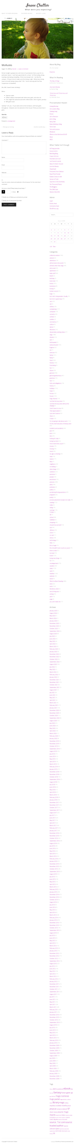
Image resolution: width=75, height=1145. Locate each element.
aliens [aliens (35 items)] (55, 1089)
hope (51, 391)
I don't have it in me (55, 408)
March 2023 (53, 646)
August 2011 (53, 994)
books (51, 283)
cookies (52, 319)
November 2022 (54, 656)
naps (51, 456)
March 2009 (53, 1068)
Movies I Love (41, 13)
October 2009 (54, 1050)
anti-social (52, 268)
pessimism (53, 479)
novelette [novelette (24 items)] (58, 1106)
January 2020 (53, 738)
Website (4, 172)
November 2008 (54, 1078)
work (51, 586)
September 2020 (55, 718)
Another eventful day (40, 127)
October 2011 (54, 989)
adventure (53, 260)
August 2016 (53, 843)
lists (51, 436)
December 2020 (54, 710)
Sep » (54, 246)
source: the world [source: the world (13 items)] (62, 1119)
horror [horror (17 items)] (53, 1096)
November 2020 (54, 713)
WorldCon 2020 (54, 589)
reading (52, 502)
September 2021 (55, 687)
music (51, 451)
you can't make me (55, 601)
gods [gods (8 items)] (50, 1096)
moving (52, 449)
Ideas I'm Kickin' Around (56, 164)
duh (51, 340)
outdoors (52, 472)
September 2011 (55, 991)
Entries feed (53, 203)
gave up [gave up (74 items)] (69, 1092)
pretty (51, 497)
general (52, 373)
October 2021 (54, 685)
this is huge (53, 545)
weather (52, 573)
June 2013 (53, 938)
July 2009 (52, 1058)
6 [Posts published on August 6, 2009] (64, 230)
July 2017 (52, 815)
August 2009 (53, 1055)
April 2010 (53, 1035)
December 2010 (54, 1015)
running (52, 510)
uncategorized (11, 121)
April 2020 (53, 731)
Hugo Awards (53, 398)
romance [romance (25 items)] (59, 1109)
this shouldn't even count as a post (60, 548)
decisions (52, 329)
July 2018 (52, 784)
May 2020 (52, 728)
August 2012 (53, 963)
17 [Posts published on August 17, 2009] (55, 236)
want (51, 571)
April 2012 (53, 974)
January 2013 (53, 951)
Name (3, 157)
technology (53, 540)
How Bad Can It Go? (55, 158)
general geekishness (55, 375)
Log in (51, 201)
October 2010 (54, 1020)
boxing (51, 288)
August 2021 (53, 690)
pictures (52, 482)
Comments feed (54, 206)
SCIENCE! (52, 520)
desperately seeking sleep (57, 332)
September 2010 (55, 1022)
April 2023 (53, 644)
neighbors (52, 464)
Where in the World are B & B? (58, 134)
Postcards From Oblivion (57, 171)
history (52, 386)
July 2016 (52, 846)
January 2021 (53, 708)
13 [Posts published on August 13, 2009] (65, 233)
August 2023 (53, 633)
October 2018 (54, 777)
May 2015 (52, 881)
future (51, 370)
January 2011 (53, 1012)
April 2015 (53, 884)
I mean (52, 418)
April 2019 (53, 761)
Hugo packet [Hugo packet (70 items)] (55, 1099)
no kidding (52, 466)
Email (3, 165)
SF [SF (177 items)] (68, 1108)
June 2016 (53, 848)
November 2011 (54, 986)
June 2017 (53, 818)
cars (51, 301)
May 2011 (52, 1002)
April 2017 (53, 823)
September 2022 (55, 662)
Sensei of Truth (54, 179)
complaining (53, 309)
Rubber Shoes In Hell (56, 176)
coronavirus (53, 322)
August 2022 (53, 664)
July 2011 (52, 997)
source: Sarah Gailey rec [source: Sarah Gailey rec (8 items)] (61, 1117)
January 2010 (53, 1043)
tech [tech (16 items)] (57, 1131)
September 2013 (55, 930)
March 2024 (53, 618)
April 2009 (53, 1066)
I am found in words (55, 161)
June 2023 (53, 639)
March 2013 (53, 945)
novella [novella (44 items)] (64, 1105)
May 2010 (52, 1032)
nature (52, 459)
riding (51, 507)
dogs (51, 334)
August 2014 (53, 902)
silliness (52, 530)
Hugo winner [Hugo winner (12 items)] (63, 1099)
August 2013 (53, 933)
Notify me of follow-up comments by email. (15, 197)
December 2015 (54, 864)
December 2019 (54, 741)
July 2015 (52, 876)
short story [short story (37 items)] (54, 1112)
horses (52, 393)
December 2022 (54, 654)
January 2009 (53, 1073)
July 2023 (52, 636)
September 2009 (55, 1053)
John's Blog (53, 119)
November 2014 (54, 897)
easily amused (54, 345)
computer (52, 311)
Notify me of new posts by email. (12, 200)
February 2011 (54, 1009)
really (51, 505)
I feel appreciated (55, 411)
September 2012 (55, 961)
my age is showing (55, 454)
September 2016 (55, 841)
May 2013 (52, 940)
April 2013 (53, 943)
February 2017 (54, 828)
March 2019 (53, 764)
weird (51, 578)
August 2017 (53, 812)
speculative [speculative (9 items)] (66, 1128)
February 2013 (54, 948)
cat (50, 304)
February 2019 (54, 766)
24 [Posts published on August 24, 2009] (55, 239)
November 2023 (54, 626)
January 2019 (53, 769)
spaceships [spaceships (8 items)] (62, 1128)
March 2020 (53, 733)
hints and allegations (55, 383)
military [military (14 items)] (66, 1103)
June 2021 (53, 695)
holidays (52, 388)
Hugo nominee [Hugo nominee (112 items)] (62, 1096)
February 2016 (54, 858)
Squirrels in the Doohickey (57, 181)
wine (51, 584)
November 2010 (54, 1017)
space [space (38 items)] (57, 1128)
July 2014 (52, 905)
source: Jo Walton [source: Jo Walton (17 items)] (60, 1115)
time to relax (53, 550)
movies (52, 446)
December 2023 (54, 623)
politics (52, 489)
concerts (52, 314)
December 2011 (54, 984)
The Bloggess (53, 187)
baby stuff (52, 273)
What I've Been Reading (56, 581)
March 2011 (53, 1007)
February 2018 (54, 797)
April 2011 (53, 1004)
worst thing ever (54, 591)
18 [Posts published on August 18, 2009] (58, 236)
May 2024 (52, 615)
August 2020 (53, 720)
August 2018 (53, 782)
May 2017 (52, 820)
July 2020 (52, 723)
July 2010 (52, 1027)
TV (50, 561)
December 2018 (54, 772)
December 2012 (54, 953)
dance (51, 327)
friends (52, 363)
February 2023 (54, 649)
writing (51, 594)
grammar (52, 378)
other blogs (53, 469)
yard (51, 596)
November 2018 (54, 774)
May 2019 (52, 759)
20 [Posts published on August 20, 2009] (65, 236)
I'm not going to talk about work (58, 421)
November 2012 (54, 956)
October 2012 (54, 958)
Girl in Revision (54, 116)
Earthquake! (53, 342)
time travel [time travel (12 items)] (64, 1131)
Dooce (51, 114)
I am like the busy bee (56, 401)
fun (51, 368)
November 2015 (54, 866)
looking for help (54, 438)
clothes (52, 306)
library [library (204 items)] (56, 1102)
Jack (51, 431)
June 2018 (53, 787)
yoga (51, 599)
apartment (53, 270)
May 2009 (52, 1063)
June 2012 (53, 968)
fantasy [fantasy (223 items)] (57, 1092)
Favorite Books (26, 13)
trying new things (54, 558)
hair (51, 380)
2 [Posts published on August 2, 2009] (51, 230)
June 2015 (53, 879)
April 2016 (53, 853)
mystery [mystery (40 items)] (52, 1105)
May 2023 (52, 641)
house (51, 396)
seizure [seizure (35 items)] (64, 1109)
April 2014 (53, 912)
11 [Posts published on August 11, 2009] (58, 233)
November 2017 (54, 805)
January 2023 (53, 651)
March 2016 (53, 856)
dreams (52, 337)
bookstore (53, 286)
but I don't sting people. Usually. (59, 296)
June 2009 (53, 1061)
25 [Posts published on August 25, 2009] (58, 239)
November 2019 (54, 743)
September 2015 (55, 871)
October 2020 (54, 715)
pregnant (52, 495)
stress (51, 538)
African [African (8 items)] (51, 1089)
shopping (52, 522)
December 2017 (54, 802)
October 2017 (54, 807)
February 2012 (54, 979)
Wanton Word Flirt (55, 192)
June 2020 (53, 725)
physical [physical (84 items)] (53, 1108)
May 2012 (52, 971)
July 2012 (52, 966)
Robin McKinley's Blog (56, 124)
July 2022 (52, 667)
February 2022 (54, 674)
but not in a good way (56, 299)
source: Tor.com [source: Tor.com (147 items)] (57, 1122)
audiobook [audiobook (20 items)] (60, 1089)
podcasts (52, 487)
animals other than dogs (57, 265)
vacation (52, 566)
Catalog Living (53, 111)
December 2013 (54, 922)
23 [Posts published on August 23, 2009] (51, 239)
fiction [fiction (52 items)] (63, 1093)
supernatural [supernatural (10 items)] (52, 1131)
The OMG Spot (54, 189)
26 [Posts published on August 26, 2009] (61, 239)
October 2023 (54, 628)
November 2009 (54, 1048)
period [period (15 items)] (69, 1105)
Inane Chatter (37, 5)
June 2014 (53, 907)
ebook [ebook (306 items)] (66, 1088)
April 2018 (53, 792)
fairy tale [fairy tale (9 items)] (51, 1093)
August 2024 (53, 613)
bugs (51, 294)
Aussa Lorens (54, 151)
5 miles (52, 512)
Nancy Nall (52, 121)
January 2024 (53, 621)
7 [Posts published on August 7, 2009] (68, 230)
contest (52, 317)
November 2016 (54, 836)
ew (50, 350)
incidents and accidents (56, 428)
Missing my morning (8, 127)
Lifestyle (53, 1141)
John (51, 433)
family (51, 355)
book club (52, 281)
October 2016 (54, 838)
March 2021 (53, 702)
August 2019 (53, 751)
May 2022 (52, 669)
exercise (52, 352)
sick (51, 527)
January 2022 (53, 677)
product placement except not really (60, 500)
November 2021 (54, 682)
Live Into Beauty (54, 166)
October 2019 (54, 746)
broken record (54, 291)
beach (51, 276)
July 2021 (52, 692)
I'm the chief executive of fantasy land (60, 423)
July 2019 (52, 754)
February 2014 (54, 917)
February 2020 (54, 736)
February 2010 (54, 1040)
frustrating (53, 365)
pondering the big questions (58, 492)
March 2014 (53, 915)
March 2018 (53, 795)
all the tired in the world (56, 263)
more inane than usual (56, 443)
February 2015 (54, 889)
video (51, 568)
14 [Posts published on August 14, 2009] (68, 233)
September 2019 (55, 749)
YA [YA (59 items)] (54, 1133)
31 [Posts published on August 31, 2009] (55, 241)
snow (51, 532)
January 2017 (53, 830)
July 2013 (52, 935)
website (52, 576)
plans (51, 484)
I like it (51, 416)
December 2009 (54, 1045)
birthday (52, 278)
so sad (52, 535)
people (52, 477)
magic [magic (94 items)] (62, 1102)
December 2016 (54, 833)
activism (52, 258)
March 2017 (53, 825)
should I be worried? (55, 525)
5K (50, 514)
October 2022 (54, 659)
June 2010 (53, 1030)
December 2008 (54, 1076)
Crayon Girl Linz (54, 156)
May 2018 (52, 789)
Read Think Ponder (55, 174)
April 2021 (53, 700)
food (51, 360)
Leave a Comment (23, 69)
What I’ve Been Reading (10, 13)
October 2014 (54, 899)
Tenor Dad (53, 126)
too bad (52, 553)
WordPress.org (54, 208)
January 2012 (53, 981)
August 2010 (53, 1025)
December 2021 (54, 679)
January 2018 (53, 800)
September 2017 (55, 810)
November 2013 (54, 925)
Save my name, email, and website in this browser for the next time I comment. (21, 183)
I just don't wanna (55, 413)
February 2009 (54, 1071)
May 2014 (52, 910)
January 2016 (53, 861)
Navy (51, 461)
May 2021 (52, 697)
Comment (5, 140)
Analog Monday (54, 106)
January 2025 (53, 610)
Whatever (52, 132)
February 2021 (54, 705)
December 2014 (54, 894)
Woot (51, 137)
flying (51, 357)
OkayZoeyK (53, 169)
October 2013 (54, 928)
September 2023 (55, 631)
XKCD (51, 139)
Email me (52, 72)
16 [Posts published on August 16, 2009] (51, 236)
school (51, 517)
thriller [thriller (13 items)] (60, 1131)
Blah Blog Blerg (54, 153)
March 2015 (53, 887)
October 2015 (54, 869)
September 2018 (55, 779)
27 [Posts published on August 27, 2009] (65, 239)
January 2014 (53, 920)
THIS (51, 543)
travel (51, 555)
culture (52, 324)
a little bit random (55, 255)
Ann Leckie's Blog (54, 109)
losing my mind (54, 441)
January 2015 (53, 892)
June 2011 (53, 999)
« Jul (51, 246)
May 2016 (52, 851)
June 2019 (53, 756)
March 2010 (53, 1037)
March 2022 (53, 672)
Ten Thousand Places (56, 184)
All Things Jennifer (55, 148)
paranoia (52, 474)
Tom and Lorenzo (55, 129)
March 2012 (53, 976)
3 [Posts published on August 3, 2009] (54, 230)
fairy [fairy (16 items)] (72, 1089)
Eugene (52, 347)
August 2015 (53, 874)
